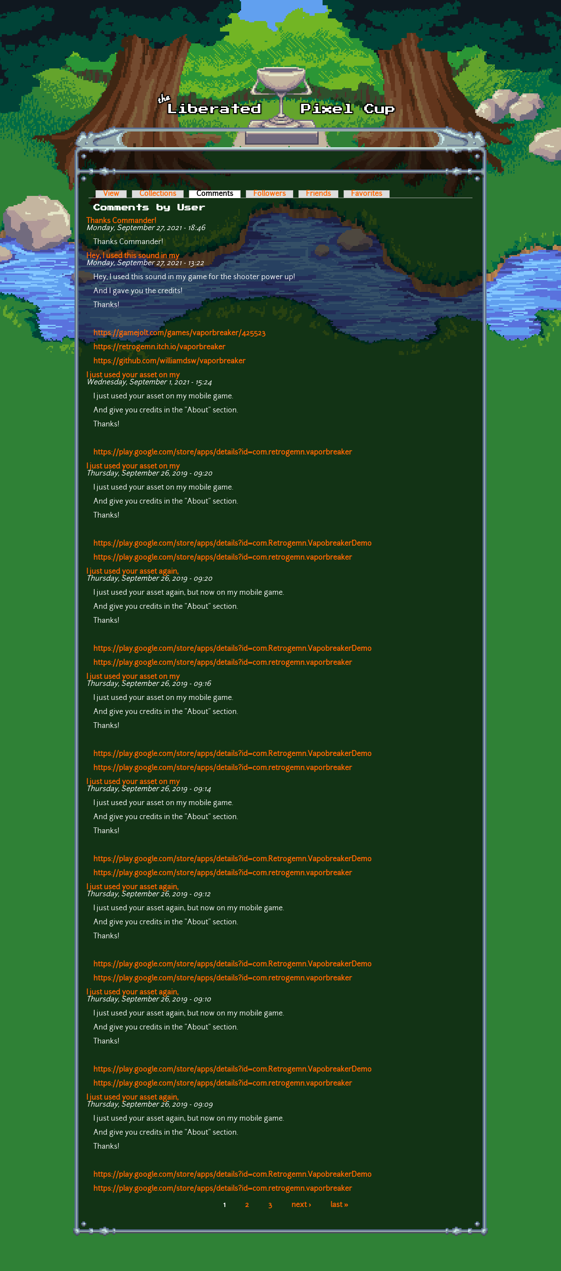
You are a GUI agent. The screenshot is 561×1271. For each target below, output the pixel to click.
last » (339, 1205)
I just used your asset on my (133, 375)
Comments (218, 194)
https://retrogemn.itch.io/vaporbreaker (159, 347)
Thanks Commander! (121, 221)
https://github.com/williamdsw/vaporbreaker (169, 361)
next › (301, 1205)
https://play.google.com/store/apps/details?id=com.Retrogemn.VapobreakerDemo (232, 543)
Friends (318, 194)
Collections (157, 194)
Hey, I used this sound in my (132, 256)
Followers (269, 194)
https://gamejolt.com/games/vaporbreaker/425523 (179, 333)
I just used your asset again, (132, 571)
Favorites (366, 194)
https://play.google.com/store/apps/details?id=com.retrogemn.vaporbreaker (222, 452)
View (111, 194)
